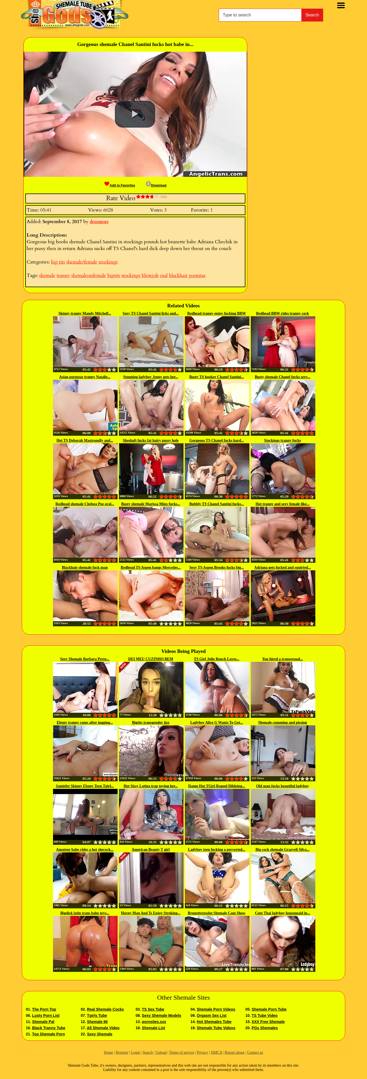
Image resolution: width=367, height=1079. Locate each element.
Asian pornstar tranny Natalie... (84, 377)
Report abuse (234, 1052)
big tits (58, 262)
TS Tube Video (264, 1015)
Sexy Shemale (99, 1034)
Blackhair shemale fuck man (85, 567)
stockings (108, 262)
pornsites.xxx (154, 1022)
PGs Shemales (265, 1028)
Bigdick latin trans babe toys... (84, 913)
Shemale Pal (43, 1022)
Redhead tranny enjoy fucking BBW (216, 313)
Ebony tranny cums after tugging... (85, 722)
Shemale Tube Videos (216, 1028)
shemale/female (81, 262)
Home (108, 1052)
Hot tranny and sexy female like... (283, 504)
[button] (135, 114)
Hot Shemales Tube (214, 1022)
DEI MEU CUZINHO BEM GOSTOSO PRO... (150, 659)
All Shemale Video (103, 1028)
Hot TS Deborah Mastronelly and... (85, 440)
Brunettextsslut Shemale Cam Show (216, 913)
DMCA (216, 1052)
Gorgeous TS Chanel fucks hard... (216, 440)
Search (312, 15)
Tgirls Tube (97, 1015)
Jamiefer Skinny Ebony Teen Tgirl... (85, 786)
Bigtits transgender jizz (151, 722)
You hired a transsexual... (282, 659)
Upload (161, 1052)
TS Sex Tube (153, 1009)
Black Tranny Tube (48, 1028)
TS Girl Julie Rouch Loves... (216, 659)
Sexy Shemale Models (161, 1015)
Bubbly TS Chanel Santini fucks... (216, 504)
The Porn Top (44, 1009)
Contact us (255, 1052)
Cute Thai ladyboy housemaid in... (282, 913)
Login (135, 1052)
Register (122, 1052)
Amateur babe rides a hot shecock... (85, 850)
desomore (99, 222)
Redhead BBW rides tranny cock (282, 313)
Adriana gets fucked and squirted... (282, 567)
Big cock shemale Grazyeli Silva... (282, 850)
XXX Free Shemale (268, 1022)
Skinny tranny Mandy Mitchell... (84, 313)
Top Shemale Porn (48, 1034)
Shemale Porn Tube (269, 1009)
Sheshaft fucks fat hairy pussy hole (150, 440)
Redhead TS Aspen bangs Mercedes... (151, 567)
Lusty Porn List (45, 1015)
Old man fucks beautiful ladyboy (282, 786)
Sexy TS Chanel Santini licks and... (151, 313)
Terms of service (181, 1052)
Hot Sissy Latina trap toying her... (150, 786)
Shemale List (153, 1028)
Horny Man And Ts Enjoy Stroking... (151, 913)
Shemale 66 (97, 1022)
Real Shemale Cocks (105, 1009)
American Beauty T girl (151, 850)
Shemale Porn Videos (216, 1009)
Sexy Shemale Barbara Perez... (84, 659)
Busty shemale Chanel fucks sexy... (282, 377)
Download (156, 185)
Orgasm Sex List (212, 1015)
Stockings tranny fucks (282, 440)
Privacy (202, 1052)
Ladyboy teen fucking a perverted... (216, 850)
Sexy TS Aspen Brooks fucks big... (216, 567)
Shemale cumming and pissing (282, 722)
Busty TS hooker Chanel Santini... (216, 377)
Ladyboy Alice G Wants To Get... (216, 722)
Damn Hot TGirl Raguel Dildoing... (216, 786)
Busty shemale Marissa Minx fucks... (150, 504)
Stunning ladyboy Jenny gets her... (150, 377)
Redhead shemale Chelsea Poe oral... (84, 504)
